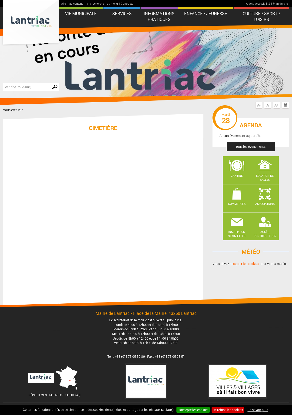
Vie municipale (81, 13)
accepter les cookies (244, 263)
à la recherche (95, 3)
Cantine (237, 175)
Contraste (127, 3)
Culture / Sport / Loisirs (261, 16)
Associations (265, 204)
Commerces (237, 204)
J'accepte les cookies (193, 410)
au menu (112, 3)
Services (122, 13)
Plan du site (280, 3)
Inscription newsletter (237, 234)
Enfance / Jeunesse (205, 13)
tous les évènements (250, 146)
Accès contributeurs (265, 234)
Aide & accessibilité (258, 3)
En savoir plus (258, 410)
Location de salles (265, 177)
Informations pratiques (159, 16)
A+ (276, 105)
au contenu (76, 3)
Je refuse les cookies (228, 410)
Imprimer (286, 105)
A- (258, 105)
